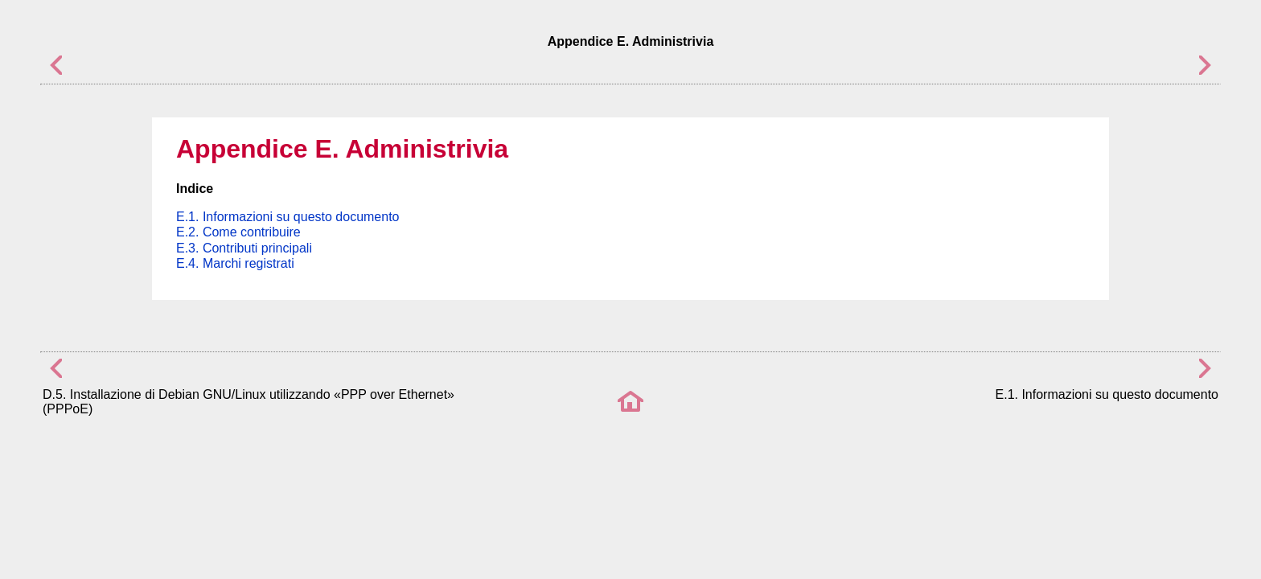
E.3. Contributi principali (244, 248)
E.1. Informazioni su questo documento (288, 217)
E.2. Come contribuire (238, 232)
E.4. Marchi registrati (235, 263)
